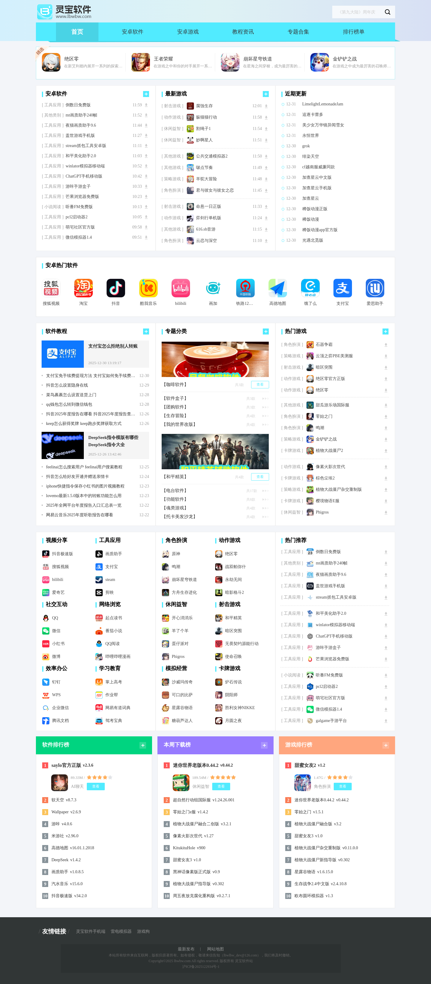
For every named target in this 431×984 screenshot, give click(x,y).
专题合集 (298, 32)
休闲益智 (176, 604)
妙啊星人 (204, 140)
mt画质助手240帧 (81, 115)
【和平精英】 (175, 477)
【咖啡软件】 (175, 384)
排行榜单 (354, 32)
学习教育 (110, 668)
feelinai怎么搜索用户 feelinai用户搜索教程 (84, 467)
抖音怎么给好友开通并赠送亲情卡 (77, 477)
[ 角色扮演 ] (172, 190)
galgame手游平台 (331, 721)
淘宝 (83, 304)
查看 (260, 384)
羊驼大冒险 (206, 179)
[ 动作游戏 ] (172, 117)
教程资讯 (243, 32)
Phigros (322, 512)
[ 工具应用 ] (52, 105)
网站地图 (215, 949)
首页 (77, 31)
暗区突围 (324, 367)
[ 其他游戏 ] (172, 156)
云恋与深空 (206, 241)
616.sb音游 (206, 229)
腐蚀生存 (204, 106)
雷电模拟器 (121, 931)
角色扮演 (176, 540)
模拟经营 (176, 668)
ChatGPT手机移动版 (84, 176)
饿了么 (310, 304)
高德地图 (277, 304)
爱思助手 (375, 304)
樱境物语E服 (327, 501)
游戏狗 (143, 931)
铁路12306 (245, 304)
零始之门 (324, 416)
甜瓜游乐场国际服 (332, 405)
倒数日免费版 (78, 105)
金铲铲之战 (345, 59)
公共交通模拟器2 (211, 156)
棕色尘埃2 (325, 478)
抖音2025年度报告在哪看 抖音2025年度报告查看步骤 (92, 414)
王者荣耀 (163, 59)
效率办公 (56, 668)
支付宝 (342, 304)
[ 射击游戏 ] (172, 106)
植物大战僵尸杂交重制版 (339, 490)
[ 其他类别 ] (52, 115)
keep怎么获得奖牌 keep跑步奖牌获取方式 (84, 424)
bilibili (180, 304)
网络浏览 (110, 604)
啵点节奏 (204, 168)
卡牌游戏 (229, 668)
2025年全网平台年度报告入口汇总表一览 (84, 505)
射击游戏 (229, 604)
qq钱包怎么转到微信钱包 (69, 404)
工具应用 (110, 540)
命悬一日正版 (208, 207)
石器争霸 (324, 345)
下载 (146, 105)
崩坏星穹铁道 (257, 59)
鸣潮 (320, 428)
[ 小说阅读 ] (52, 207)
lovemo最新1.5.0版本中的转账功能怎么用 (84, 496)
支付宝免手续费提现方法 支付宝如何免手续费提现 (92, 376)
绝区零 (71, 59)
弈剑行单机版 (208, 218)
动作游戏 (229, 540)
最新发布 (186, 949)
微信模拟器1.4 (79, 237)
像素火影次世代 (330, 467)
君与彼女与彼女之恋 (215, 190)
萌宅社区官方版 (80, 227)
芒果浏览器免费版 (82, 197)
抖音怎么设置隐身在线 (67, 385)
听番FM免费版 (79, 207)
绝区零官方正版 (330, 379)
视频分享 (56, 540)
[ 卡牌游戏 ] (292, 451)
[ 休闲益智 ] (172, 129)
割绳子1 (203, 129)
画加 (213, 304)
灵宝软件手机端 (90, 931)
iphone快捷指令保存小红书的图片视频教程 (85, 486)
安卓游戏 (188, 32)
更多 (146, 94)
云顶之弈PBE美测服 (334, 356)
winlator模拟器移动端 (85, 166)
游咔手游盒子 (78, 186)
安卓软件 (132, 32)
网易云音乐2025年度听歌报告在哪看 (79, 515)
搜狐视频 (51, 304)
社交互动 (56, 604)
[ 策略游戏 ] (172, 179)
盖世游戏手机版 (80, 136)
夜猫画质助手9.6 (81, 125)
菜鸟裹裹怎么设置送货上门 (71, 395)
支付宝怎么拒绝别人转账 (113, 346)
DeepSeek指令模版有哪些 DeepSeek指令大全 (113, 441)
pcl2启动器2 (76, 217)
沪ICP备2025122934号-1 (201, 966)
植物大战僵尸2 (329, 451)
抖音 (116, 304)
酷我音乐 (148, 304)
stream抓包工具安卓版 (86, 146)
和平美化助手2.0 (81, 156)
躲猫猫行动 (206, 117)
